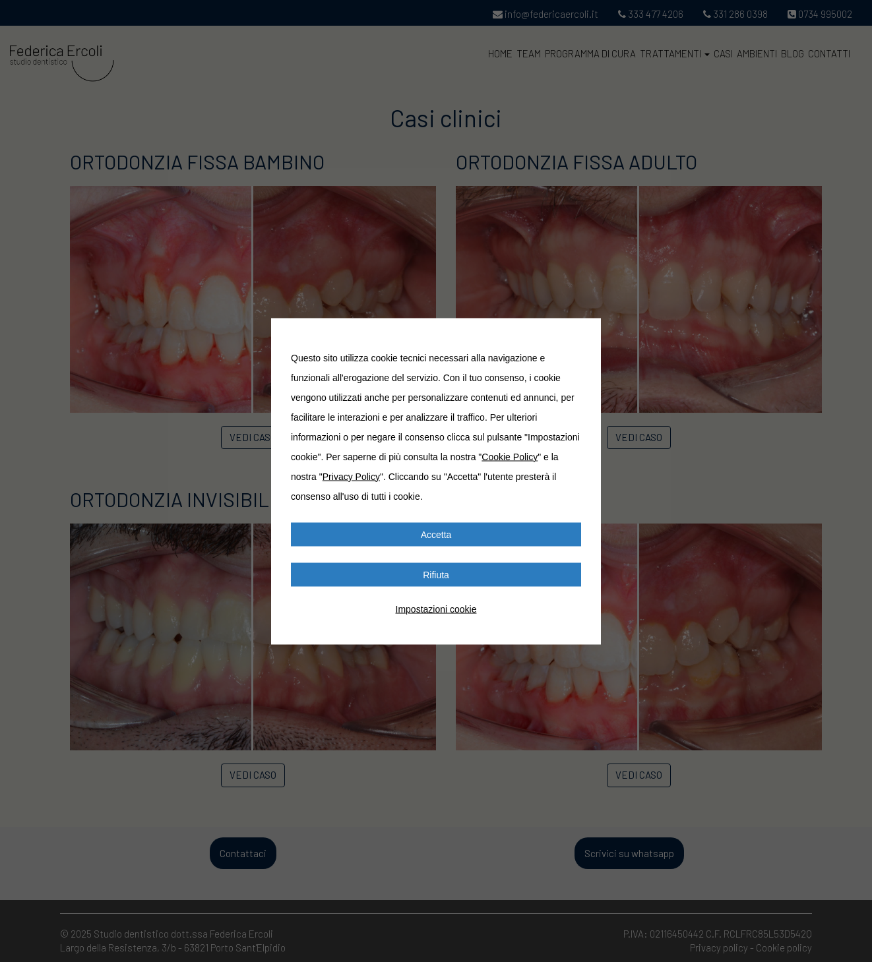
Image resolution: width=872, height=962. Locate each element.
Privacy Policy (351, 476)
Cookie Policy (510, 456)
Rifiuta (436, 574)
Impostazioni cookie (436, 608)
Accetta (436, 534)
